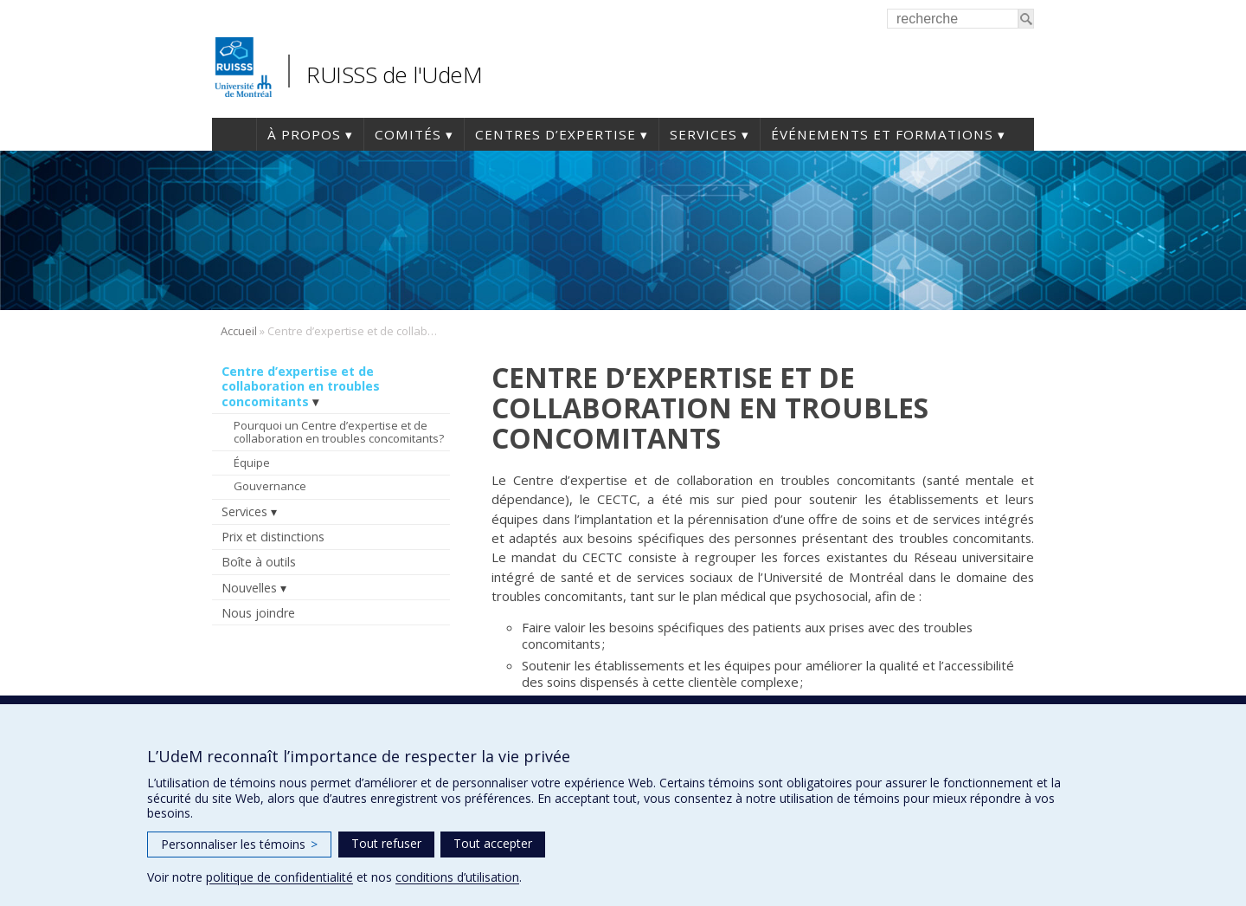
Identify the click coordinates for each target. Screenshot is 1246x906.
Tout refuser (386, 843)
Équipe (252, 462)
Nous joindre (258, 613)
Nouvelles (249, 587)
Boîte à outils (259, 561)
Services (703, 134)
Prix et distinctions (273, 536)
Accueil (234, 134)
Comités (408, 134)
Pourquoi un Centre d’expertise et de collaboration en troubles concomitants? (339, 432)
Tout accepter (492, 843)
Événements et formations (882, 134)
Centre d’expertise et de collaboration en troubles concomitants (301, 386)
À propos (304, 134)
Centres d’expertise (555, 134)
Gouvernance (270, 486)
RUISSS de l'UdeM (394, 74)
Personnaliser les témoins (239, 844)
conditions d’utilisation (457, 877)
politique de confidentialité (279, 877)
